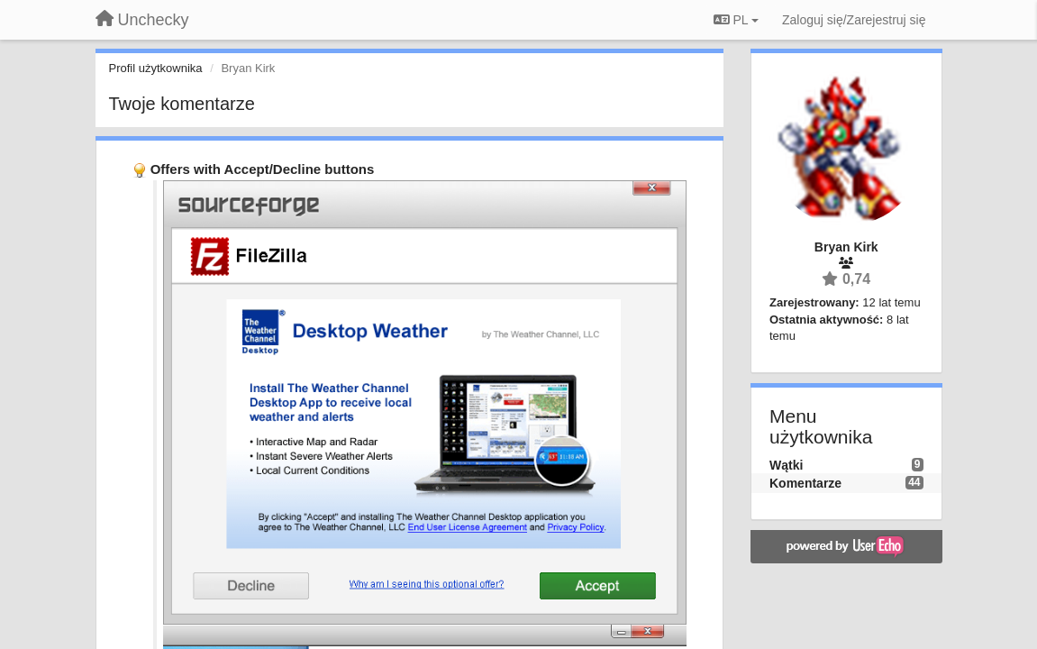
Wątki (786, 465)
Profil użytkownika (156, 68)
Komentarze (805, 483)
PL (736, 20)
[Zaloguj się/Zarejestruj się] (854, 20)
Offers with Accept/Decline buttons (262, 169)
